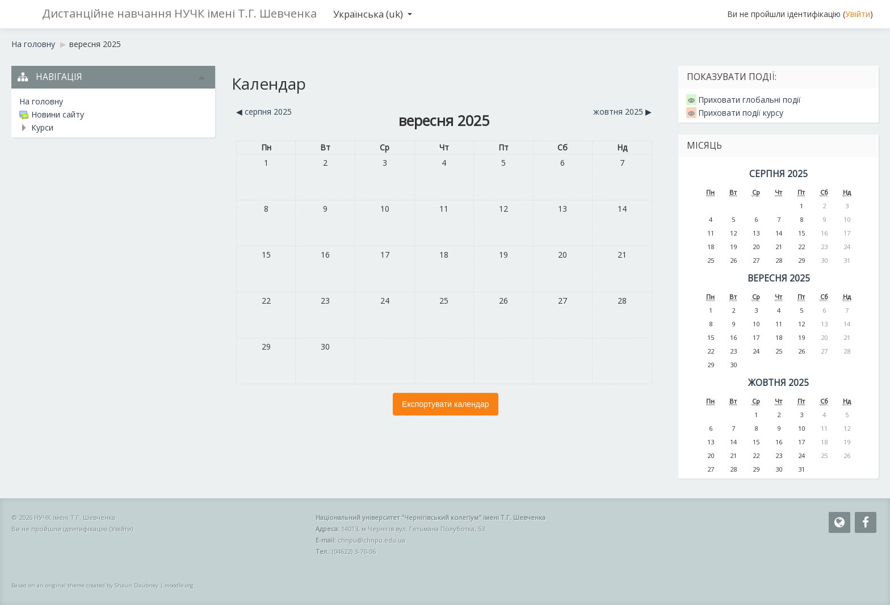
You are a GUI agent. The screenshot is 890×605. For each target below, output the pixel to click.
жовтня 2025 (778, 383)
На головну (41, 101)
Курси (42, 127)
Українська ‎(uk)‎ (372, 13)
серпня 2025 (778, 174)
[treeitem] (113, 101)
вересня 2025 (95, 44)
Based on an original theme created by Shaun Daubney (84, 585)
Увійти (857, 14)
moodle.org (179, 585)
